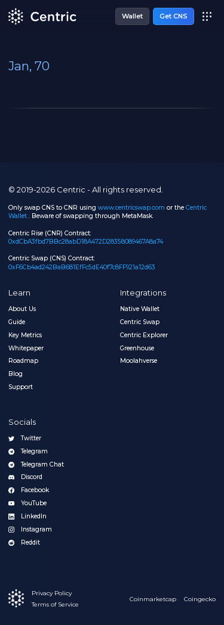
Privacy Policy (52, 593)
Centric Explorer (144, 335)
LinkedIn (27, 516)
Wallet (132, 16)
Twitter (24, 438)
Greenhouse (137, 348)
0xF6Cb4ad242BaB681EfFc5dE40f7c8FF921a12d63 (81, 267)
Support (20, 387)
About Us (22, 309)
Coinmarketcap (153, 599)
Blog (15, 374)
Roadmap (23, 361)
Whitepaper (26, 348)
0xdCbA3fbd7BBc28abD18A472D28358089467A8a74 (85, 241)
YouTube (27, 503)
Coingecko (200, 599)
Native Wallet (139, 309)
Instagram (30, 529)
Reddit (24, 542)
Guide (16, 322)
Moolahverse (138, 361)
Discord (25, 477)
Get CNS (173, 16)
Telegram (28, 451)
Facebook (28, 490)
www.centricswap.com (131, 208)
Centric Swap (139, 322)
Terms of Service (55, 604)
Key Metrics (25, 335)
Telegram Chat (36, 464)
